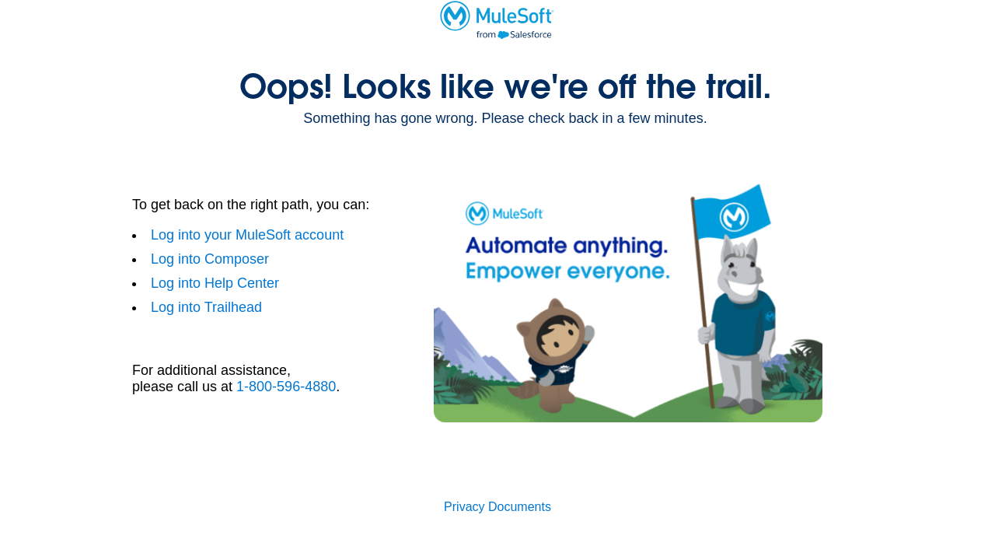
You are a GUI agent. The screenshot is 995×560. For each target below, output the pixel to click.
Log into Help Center (215, 283)
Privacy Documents (497, 506)
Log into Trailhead (206, 307)
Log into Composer (210, 259)
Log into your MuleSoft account (247, 235)
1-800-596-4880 (286, 386)
